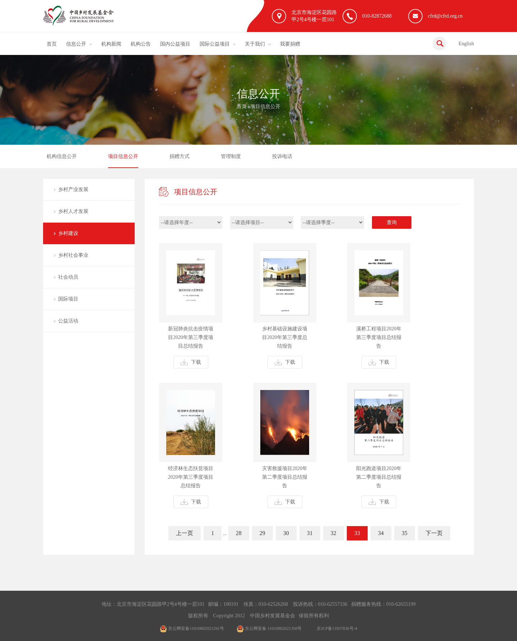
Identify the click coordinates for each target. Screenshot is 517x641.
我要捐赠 (290, 44)
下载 (191, 362)
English (466, 43)
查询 (392, 222)
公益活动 (68, 321)
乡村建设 (68, 233)
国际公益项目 (215, 44)
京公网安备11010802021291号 (192, 628)
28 (239, 533)
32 (333, 533)
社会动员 (68, 277)
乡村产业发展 (73, 189)
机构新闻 (111, 44)
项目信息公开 (265, 106)
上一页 (184, 533)
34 (381, 533)
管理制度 (231, 156)
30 (286, 533)
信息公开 (76, 44)
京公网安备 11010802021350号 (269, 628)
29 (262, 533)
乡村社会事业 (73, 255)
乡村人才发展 (73, 211)
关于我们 (255, 44)
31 (310, 533)
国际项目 (68, 299)
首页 (52, 44)
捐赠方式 (179, 156)
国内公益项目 (175, 44)
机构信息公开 (62, 156)
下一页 (434, 533)
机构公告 (141, 44)
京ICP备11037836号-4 (337, 628)
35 (404, 533)
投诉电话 (282, 156)
